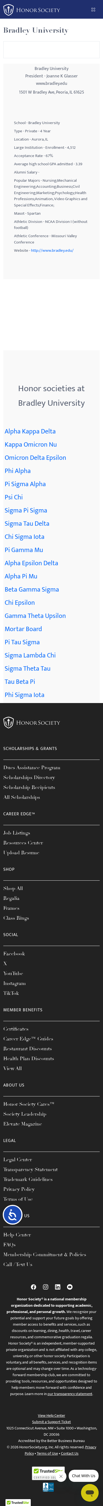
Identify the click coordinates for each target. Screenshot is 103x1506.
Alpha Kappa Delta (30, 431)
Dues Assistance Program (31, 768)
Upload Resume (21, 853)
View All (12, 1068)
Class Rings (16, 918)
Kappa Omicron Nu (31, 444)
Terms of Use (18, 1199)
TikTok (11, 993)
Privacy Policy (19, 1189)
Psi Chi (14, 497)
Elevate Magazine (22, 1124)
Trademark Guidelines (28, 1179)
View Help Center (51, 1415)
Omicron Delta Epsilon (35, 457)
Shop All (13, 888)
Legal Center (17, 1160)
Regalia (11, 898)
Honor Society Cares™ (29, 1104)
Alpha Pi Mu (21, 576)
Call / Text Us (17, 1264)
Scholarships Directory (29, 777)
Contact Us (70, 1453)
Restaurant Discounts (27, 1049)
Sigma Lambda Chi (30, 655)
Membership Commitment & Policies (44, 1255)
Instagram (14, 983)
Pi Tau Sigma (22, 642)
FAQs (9, 1245)
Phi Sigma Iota (24, 695)
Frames (11, 908)
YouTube (13, 973)
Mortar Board (23, 629)
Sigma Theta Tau (28, 668)
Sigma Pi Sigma (26, 510)
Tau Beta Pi (20, 681)
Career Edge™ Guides (28, 1039)
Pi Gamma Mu (24, 550)
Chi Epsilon (20, 602)
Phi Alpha (18, 471)
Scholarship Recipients (29, 787)
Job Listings (16, 833)
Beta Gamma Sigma (32, 589)
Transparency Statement (30, 1169)
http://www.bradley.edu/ (52, 250)
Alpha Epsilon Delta (31, 563)
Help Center (17, 1235)
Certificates (16, 1029)
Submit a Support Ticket (51, 1422)
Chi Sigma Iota (24, 536)
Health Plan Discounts (28, 1059)
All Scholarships (21, 797)
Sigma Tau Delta (27, 523)
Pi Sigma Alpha (25, 484)
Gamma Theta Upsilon (35, 616)
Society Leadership (24, 1114)
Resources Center (23, 843)
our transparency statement (70, 1394)
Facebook (14, 954)
